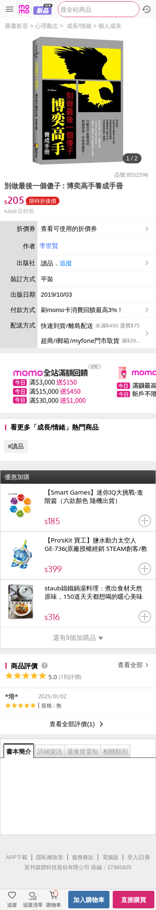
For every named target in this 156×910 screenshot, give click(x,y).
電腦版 (110, 857)
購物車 (53, 905)
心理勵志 (46, 25)
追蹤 (65, 263)
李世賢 (49, 245)
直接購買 (133, 899)
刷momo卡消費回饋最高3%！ (82, 309)
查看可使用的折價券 (96, 228)
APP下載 (16, 857)
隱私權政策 (49, 857)
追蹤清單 (33, 905)
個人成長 (109, 25)
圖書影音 (16, 25)
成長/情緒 (79, 25)
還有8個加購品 (78, 637)
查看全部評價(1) (78, 724)
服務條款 (83, 857)
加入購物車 (88, 899)
